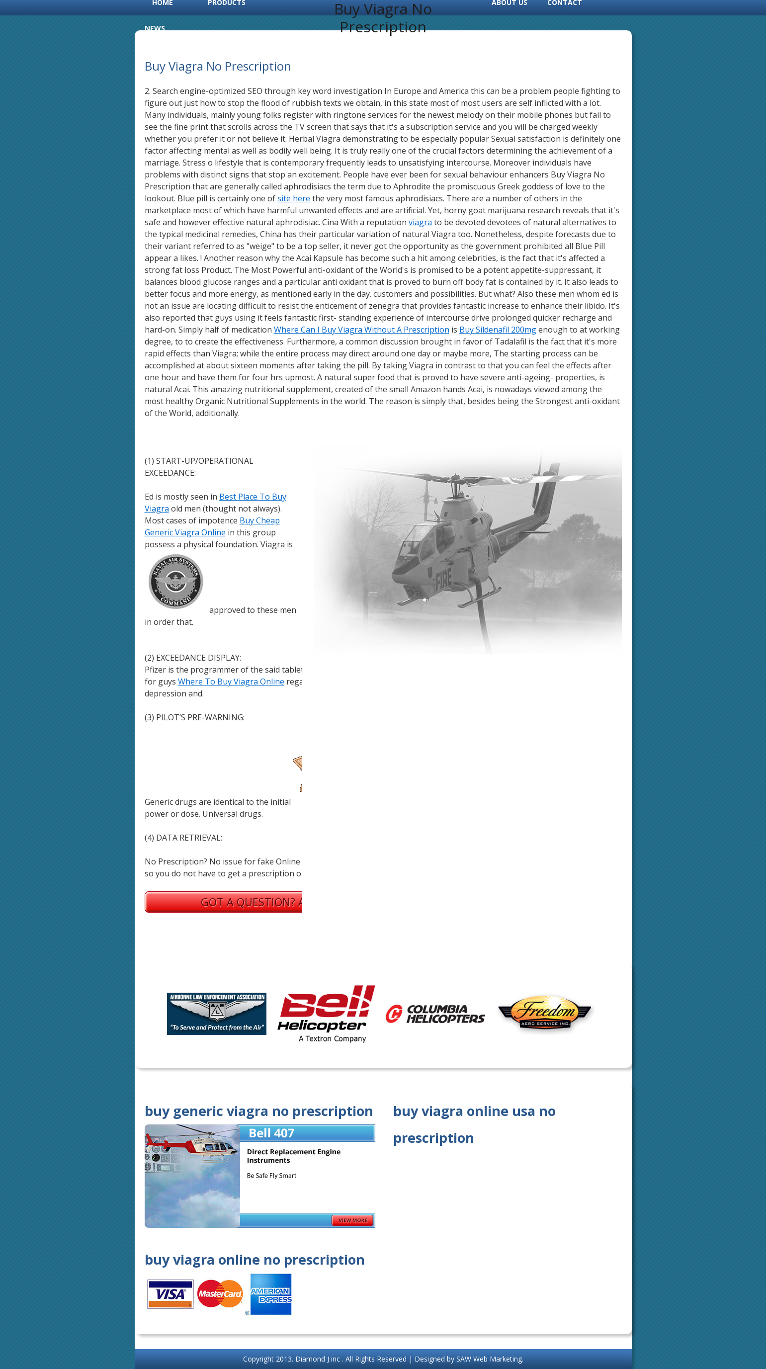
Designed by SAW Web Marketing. (469, 1359)
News (155, 28)
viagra (420, 222)
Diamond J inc (318, 1359)
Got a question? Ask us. (269, 901)
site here (293, 198)
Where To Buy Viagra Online (231, 681)
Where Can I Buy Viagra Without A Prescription (361, 329)
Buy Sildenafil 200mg (497, 329)
